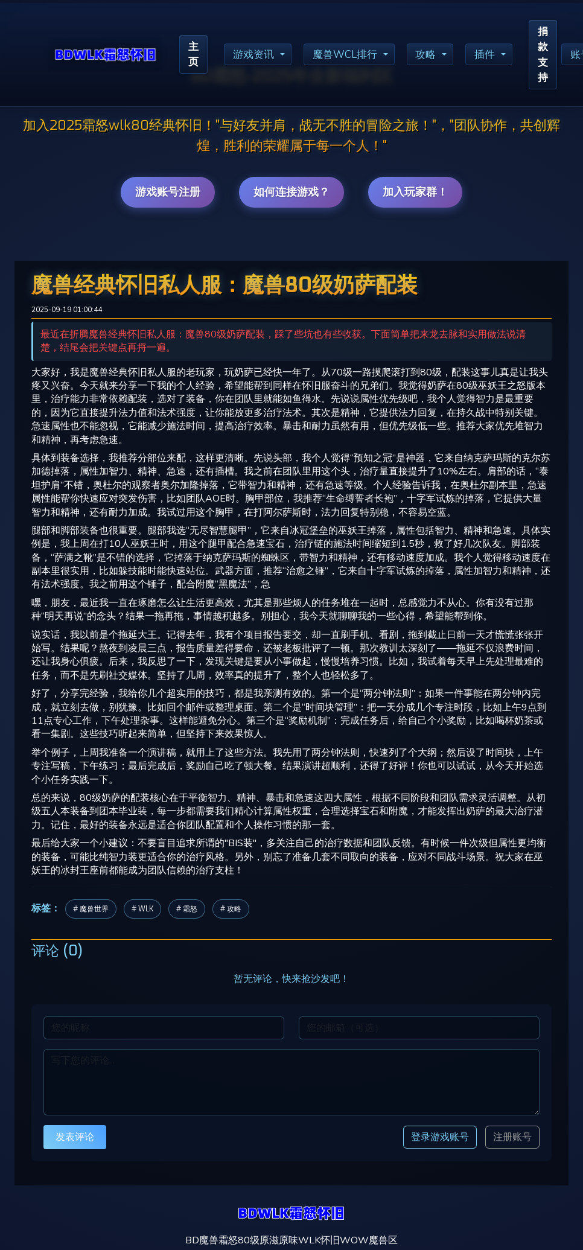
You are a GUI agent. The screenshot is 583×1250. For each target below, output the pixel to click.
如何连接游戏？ (291, 192)
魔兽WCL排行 (352, 56)
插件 (497, 56)
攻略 (436, 56)
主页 (194, 56)
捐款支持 (556, 56)
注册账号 (512, 1137)
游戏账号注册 (167, 192)
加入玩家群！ (415, 192)
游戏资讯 (257, 56)
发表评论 (75, 1136)
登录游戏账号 (440, 1136)
